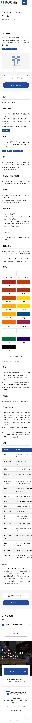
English (16, 707)
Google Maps (14, 702)
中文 (24, 707)
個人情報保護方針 (16, 710)
